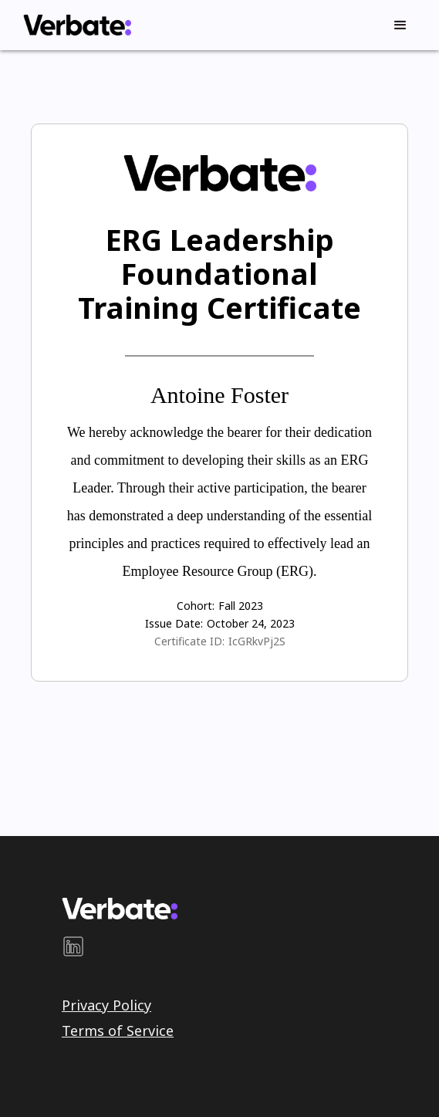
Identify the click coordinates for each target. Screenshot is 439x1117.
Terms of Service (118, 1030)
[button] (400, 25)
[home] (73, 25)
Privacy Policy (106, 1005)
